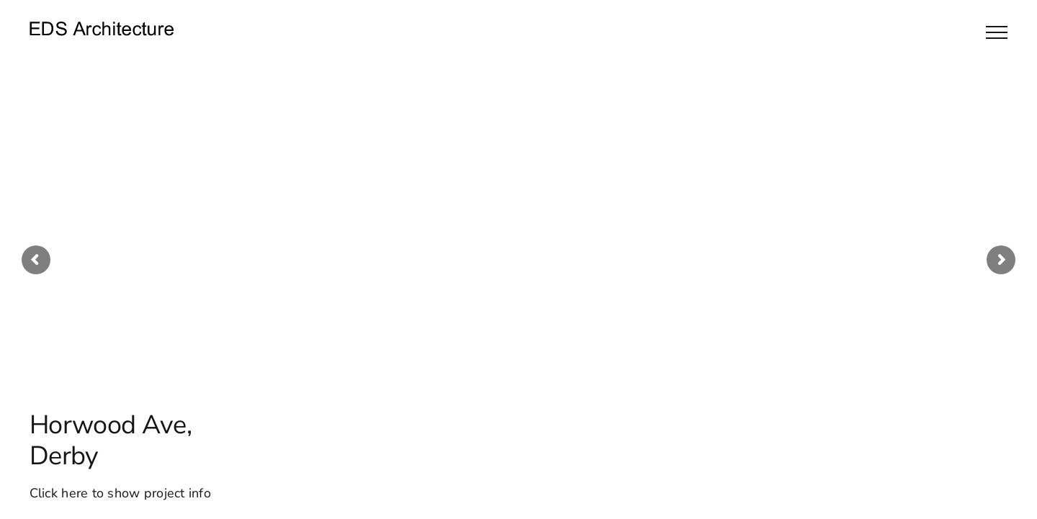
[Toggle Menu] (996, 32)
